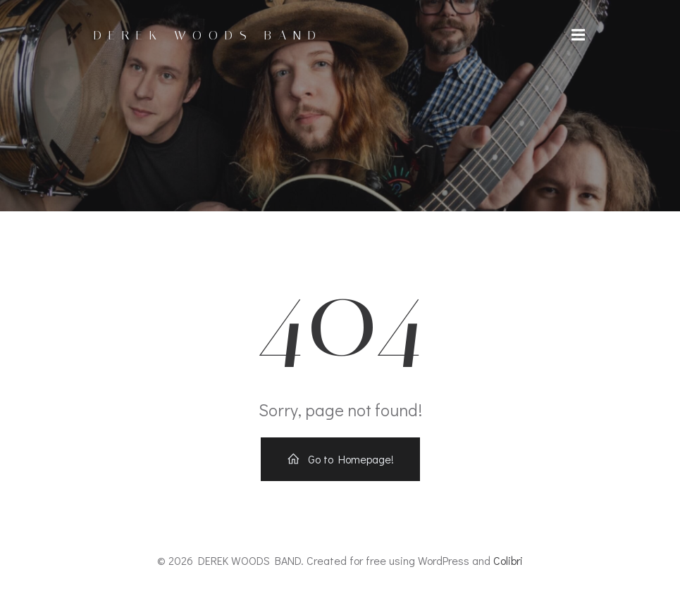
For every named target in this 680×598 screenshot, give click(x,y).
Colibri (508, 560)
